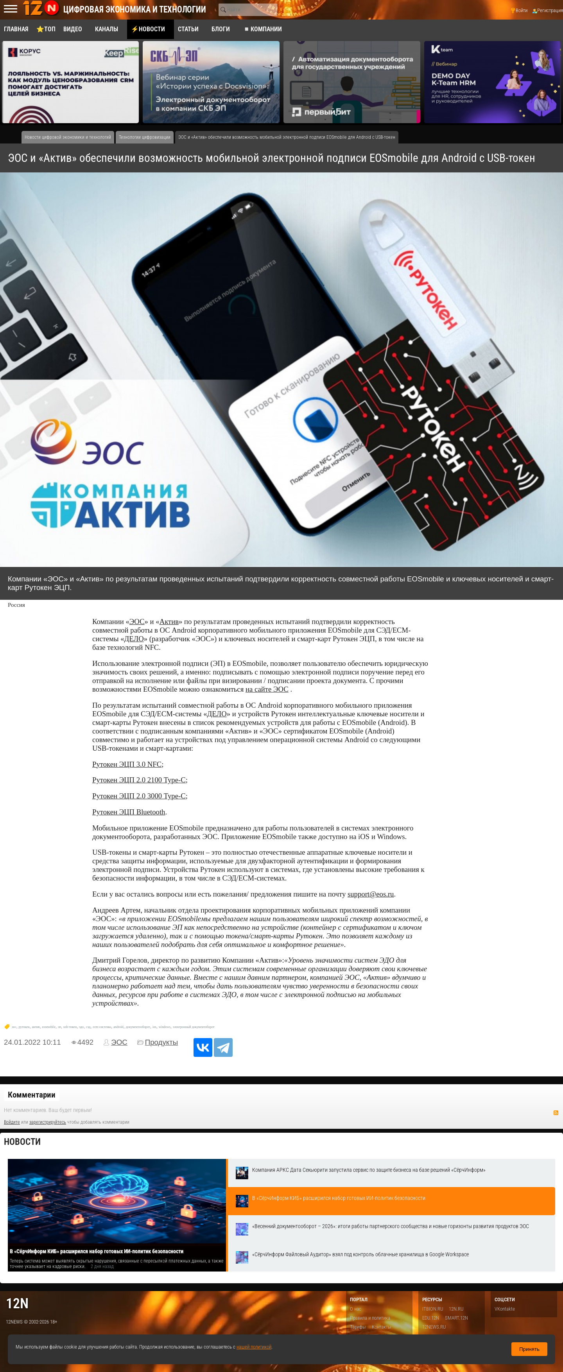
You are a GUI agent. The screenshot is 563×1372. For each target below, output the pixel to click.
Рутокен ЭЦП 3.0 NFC (126, 764)
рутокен (24, 1027)
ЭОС (137, 621)
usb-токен (70, 1027)
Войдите (12, 1122)
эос (14, 1027)
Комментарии (32, 1094)
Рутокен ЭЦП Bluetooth (128, 812)
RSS (556, 1113)
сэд (88, 1027)
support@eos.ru (371, 894)
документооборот (138, 1027)
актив (36, 1027)
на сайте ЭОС (267, 689)
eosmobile (49, 1027)
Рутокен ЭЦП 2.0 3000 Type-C (139, 796)
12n (17, 1303)
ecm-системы (102, 1027)
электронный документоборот (194, 1027)
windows (164, 1027)
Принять (529, 1349)
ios (154, 1027)
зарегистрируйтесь (47, 1122)
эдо (81, 1027)
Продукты (161, 1042)
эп (59, 1027)
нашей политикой (254, 1347)
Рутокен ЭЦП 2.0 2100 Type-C (139, 780)
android (118, 1027)
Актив (169, 621)
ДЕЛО (134, 639)
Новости (22, 1142)
